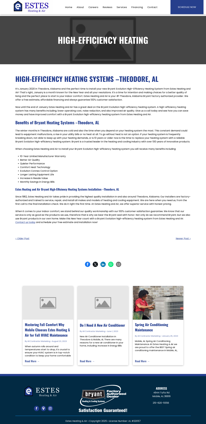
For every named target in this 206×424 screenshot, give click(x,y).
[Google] (43, 409)
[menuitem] (68, 7)
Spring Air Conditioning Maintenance (151, 327)
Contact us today (25, 222)
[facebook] (36, 409)
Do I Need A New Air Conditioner (102, 325)
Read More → (32, 361)
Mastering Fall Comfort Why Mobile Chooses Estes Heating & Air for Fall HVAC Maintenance (47, 330)
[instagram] (50, 409)
